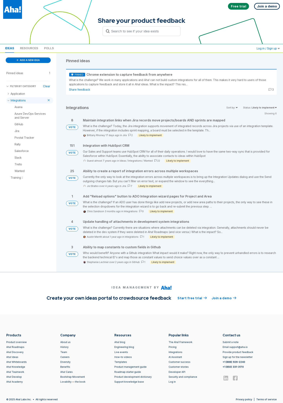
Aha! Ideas (12, 357)
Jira (125, 135)
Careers (65, 357)
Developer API (177, 371)
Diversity (65, 361)
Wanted (148, 160)
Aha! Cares (66, 371)
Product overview (16, 342)
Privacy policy (244, 399)
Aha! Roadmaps (15, 347)
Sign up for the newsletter (238, 357)
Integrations (135, 160)
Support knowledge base (129, 381)
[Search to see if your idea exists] (143, 31)
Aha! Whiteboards (16, 361)
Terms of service (266, 399)
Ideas (9, 48)
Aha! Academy (14, 381)
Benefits (65, 366)
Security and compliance (183, 376)
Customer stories (179, 366)
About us (65, 342)
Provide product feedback (238, 352)
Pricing (172, 347)
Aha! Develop (14, 376)
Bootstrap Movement (72, 376)
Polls (49, 48)
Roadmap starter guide (127, 371)
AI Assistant (175, 357)
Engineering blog (124, 347)
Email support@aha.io (235, 347)
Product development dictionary (133, 376)
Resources (29, 48)
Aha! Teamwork (15, 371)
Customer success (179, 361)
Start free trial (192, 298)
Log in (172, 381)
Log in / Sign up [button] (268, 48)
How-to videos (123, 357)
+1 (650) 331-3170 (233, 366)
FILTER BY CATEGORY (21, 86)
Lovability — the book (72, 381)
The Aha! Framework (180, 342)
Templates (120, 361)
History (64, 347)
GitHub (136, 262)
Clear (46, 86)
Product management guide (130, 366)
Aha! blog (119, 342)
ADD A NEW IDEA (28, 60)
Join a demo (224, 298)
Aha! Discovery (15, 352)
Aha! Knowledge (15, 366)
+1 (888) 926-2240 (234, 361)
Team (63, 352)
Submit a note (231, 342)
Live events (121, 352)
